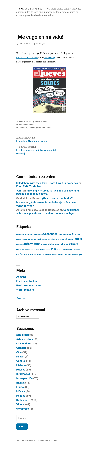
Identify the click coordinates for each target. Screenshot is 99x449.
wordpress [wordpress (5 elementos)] (75, 254)
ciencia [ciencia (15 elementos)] (68, 234)
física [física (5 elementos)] (59, 239)
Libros (20, 387)
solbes (48, 128)
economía (31, 128)
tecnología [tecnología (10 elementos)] (46, 254)
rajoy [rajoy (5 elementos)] (17, 254)
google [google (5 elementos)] (63, 239)
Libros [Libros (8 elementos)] (33, 250)
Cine (19, 352)
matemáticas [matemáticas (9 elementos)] (45, 249)
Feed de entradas (26, 281)
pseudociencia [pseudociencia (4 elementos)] (76, 249)
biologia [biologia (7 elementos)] (36, 234)
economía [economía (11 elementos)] (25, 239)
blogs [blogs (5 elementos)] (41, 234)
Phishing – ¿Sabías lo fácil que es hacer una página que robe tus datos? (47, 192)
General (21, 360)
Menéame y (49, 57)
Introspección (24, 378)
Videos (20, 404)
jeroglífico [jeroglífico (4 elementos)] (27, 249)
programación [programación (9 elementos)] (66, 249)
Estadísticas (21, 298)
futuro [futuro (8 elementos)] (54, 239)
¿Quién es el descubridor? (57, 198)
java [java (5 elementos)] (23, 249)
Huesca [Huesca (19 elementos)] (78, 238)
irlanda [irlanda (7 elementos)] (18, 250)
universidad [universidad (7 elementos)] (67, 254)
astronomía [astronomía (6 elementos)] (29, 234)
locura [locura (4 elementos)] (37, 249)
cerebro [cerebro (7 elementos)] (61, 234)
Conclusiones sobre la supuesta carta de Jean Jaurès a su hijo (47, 211)
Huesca (20, 369)
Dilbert (20, 356)
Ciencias (21, 347)
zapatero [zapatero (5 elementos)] (19, 259)
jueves (38, 128)
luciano (20, 202)
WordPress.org (25, 289)
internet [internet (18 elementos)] (73, 244)
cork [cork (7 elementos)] (78, 234)
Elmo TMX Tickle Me (28, 186)
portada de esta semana (27, 57)
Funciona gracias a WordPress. (45, 440)
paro (43, 128)
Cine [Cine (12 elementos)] (74, 234)
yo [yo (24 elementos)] (80, 254)
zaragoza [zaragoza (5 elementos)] (25, 259)
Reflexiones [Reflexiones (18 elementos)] (26, 254)
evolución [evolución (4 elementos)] (44, 239)
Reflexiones (23, 400)
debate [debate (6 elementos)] (18, 239)
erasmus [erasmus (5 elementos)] (33, 239)
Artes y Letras (24, 339)
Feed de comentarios (28, 285)
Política (20, 395)
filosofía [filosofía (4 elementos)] (50, 239)
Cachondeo (31, 125)
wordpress (22, 408)
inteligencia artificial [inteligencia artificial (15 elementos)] (58, 244)
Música (20, 391)
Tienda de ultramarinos (29, 8)
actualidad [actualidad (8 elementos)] (20, 234)
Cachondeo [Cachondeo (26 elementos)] (50, 234)
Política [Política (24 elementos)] (55, 249)
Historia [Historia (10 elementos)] (69, 239)
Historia (21, 365)
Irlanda (20, 382)
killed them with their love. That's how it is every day (47, 183)
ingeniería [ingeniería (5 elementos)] (44, 244)
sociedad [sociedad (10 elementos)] (37, 254)
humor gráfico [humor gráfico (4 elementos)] (20, 244)
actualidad (23, 125)
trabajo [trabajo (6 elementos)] (60, 254)
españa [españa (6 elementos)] (39, 239)
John (19, 190)
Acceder (21, 276)
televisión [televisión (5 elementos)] (54, 254)
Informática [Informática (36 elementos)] (32, 244)
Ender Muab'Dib (24, 44)
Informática (23, 373)
